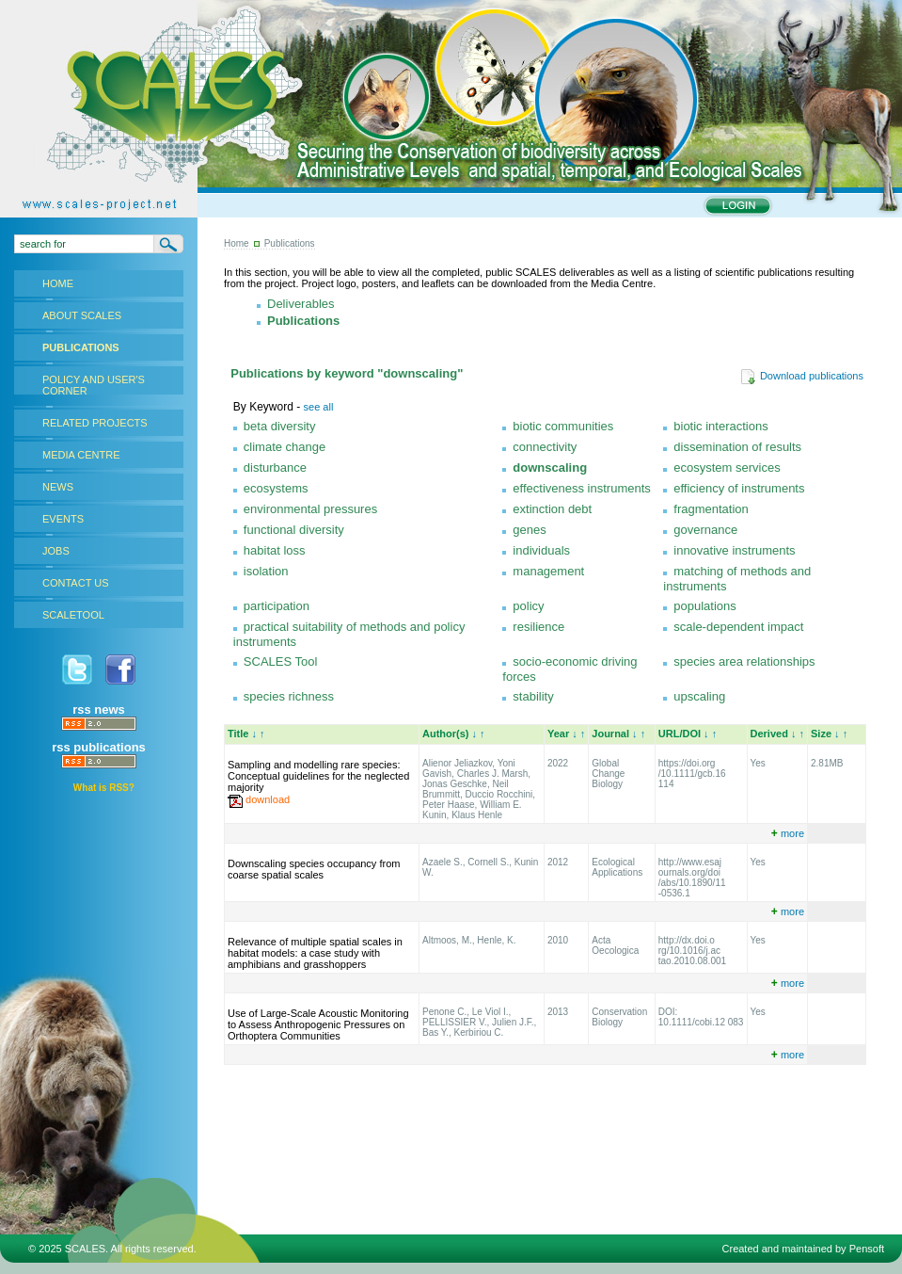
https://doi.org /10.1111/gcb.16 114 (692, 773)
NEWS (57, 486)
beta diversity (280, 426)
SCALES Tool (281, 661)
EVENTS (63, 518)
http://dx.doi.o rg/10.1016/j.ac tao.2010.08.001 (692, 950)
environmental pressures (310, 509)
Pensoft (866, 1248)
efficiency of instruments (738, 488)
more (787, 833)
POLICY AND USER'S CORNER (93, 385)
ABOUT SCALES (81, 315)
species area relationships (744, 661)
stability (533, 696)
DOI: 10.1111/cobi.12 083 (701, 1017)
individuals (541, 550)
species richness (289, 696)
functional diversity (294, 530)
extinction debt (552, 509)
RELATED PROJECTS (95, 422)
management (548, 571)
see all (319, 406)
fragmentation (711, 509)
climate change (284, 447)
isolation (266, 571)
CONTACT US (75, 583)
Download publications (801, 375)
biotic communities (563, 426)
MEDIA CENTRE (81, 454)
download (267, 799)
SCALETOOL (73, 615)
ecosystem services (726, 467)
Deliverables (301, 304)
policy (528, 606)
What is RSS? (104, 787)
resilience (538, 627)
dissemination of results (737, 447)
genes (529, 530)
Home (236, 243)
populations (704, 606)
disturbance (275, 467)
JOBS (56, 550)
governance (705, 530)
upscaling (699, 696)
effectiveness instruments (581, 488)
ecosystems (276, 488)
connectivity (545, 447)
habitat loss (275, 550)
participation (276, 606)
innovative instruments (734, 550)
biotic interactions (720, 426)
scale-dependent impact (738, 627)
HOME (57, 283)
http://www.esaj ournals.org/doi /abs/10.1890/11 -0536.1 (692, 877)
